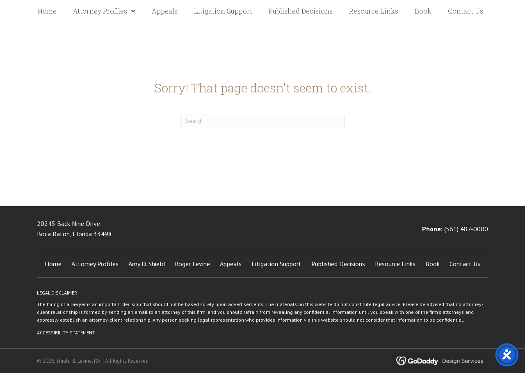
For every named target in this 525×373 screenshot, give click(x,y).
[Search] (262, 121)
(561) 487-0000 (466, 229)
